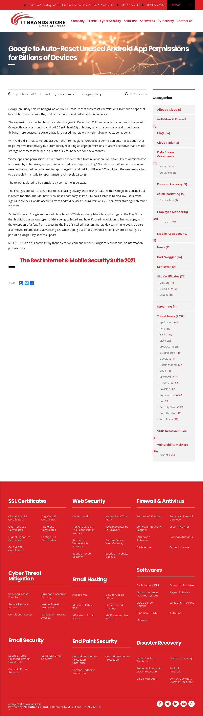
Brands (92, 21)
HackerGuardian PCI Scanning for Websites (83, 530)
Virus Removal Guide (172, 431)
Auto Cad (175, 612)
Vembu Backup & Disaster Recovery (180, 680)
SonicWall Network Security (149, 528)
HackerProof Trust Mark (117, 518)
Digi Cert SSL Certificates (49, 518)
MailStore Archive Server (116, 617)
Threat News (166, 316)
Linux (163, 370)
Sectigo (164, 294)
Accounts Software (181, 585)
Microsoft (143, 620)
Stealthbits (166, 172)
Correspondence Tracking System (147, 594)
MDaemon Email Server (83, 617)
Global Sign (166, 289)
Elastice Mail (167, 200)
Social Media (167, 413)
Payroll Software (179, 592)
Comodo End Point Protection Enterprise (84, 659)
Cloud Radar (166, 142)
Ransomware (168, 395)
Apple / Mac (167, 322)
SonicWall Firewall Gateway (181, 518)
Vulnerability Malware (172, 444)
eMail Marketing (168, 194)
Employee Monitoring (172, 212)
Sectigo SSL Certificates (48, 538)
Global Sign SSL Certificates (18, 518)
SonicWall (164, 267)
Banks (163, 334)
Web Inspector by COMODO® (116, 528)
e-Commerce (167, 352)
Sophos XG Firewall (149, 516)
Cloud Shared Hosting (114, 606)
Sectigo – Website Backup (116, 555)
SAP (162, 401)
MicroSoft (165, 377)
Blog (160, 133)
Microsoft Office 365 (82, 606)
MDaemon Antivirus (143, 538)
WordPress (166, 419)
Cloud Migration (147, 678)
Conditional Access (20, 614)
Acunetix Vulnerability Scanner (80, 543)
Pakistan (165, 389)
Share (11, 283)
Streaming (164, 306)
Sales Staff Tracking (181, 602)
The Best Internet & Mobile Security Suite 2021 (77, 260)
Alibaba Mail (80, 594)
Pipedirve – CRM (147, 612)
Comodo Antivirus (181, 536)
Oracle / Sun (167, 383)
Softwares (147, 21)
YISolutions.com (32, 704)
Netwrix (164, 166)
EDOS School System (145, 604)
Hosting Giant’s (169, 365)
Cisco (163, 340)
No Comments (136, 94)
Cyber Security (110, 21)
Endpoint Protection (176, 670)
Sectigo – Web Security (81, 555)
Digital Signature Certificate (19, 538)
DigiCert (164, 282)
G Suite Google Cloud (114, 596)
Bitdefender (144, 547)
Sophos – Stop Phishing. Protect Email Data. (19, 659)
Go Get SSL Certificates (15, 549)
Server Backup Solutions (146, 659)
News (161, 247)
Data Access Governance (166, 154)
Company (78, 21)
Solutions (130, 21)
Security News (168, 407)
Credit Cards (167, 346)
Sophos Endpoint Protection (83, 671)
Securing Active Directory (18, 595)
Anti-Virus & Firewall (171, 119)
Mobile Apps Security (172, 234)
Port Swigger (166, 257)
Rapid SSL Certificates (48, 528)
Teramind (165, 222)
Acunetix (165, 455)
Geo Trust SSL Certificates (17, 528)
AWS (162, 328)
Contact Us (184, 21)
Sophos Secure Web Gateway (114, 541)
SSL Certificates (168, 276)
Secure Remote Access (18, 606)
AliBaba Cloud (167, 109)
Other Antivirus (179, 547)
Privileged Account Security (53, 595)
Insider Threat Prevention (50, 606)
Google (164, 358)
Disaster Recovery (170, 184)
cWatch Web (80, 516)
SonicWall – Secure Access (53, 616)
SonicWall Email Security (51, 657)
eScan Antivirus (179, 526)
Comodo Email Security (18, 671)
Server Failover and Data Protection (149, 670)
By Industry (166, 21)
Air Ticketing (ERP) (149, 585)
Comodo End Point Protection (117, 658)
